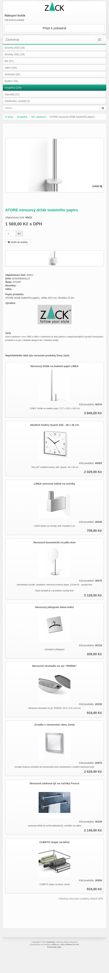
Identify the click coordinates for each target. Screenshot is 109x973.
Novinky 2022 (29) (15, 54)
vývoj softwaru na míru (69, 944)
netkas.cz (55, 944)
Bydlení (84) (11, 81)
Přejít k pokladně (54, 28)
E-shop (9, 116)
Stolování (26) (12, 74)
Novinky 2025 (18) (15, 47)
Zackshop (12, 39)
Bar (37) (9, 61)
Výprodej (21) (12, 94)
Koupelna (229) (13, 87)
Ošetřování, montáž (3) (17, 101)
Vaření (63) (11, 67)
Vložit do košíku (18, 242)
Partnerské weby (54, 947)
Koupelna (22, 116)
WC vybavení (38, 116)
